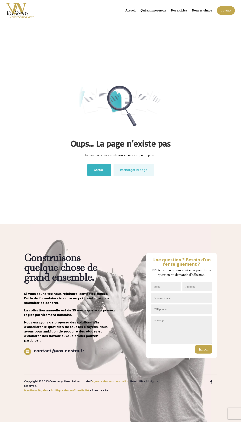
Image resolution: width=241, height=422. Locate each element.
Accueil (99, 170)
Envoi (203, 349)
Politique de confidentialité (70, 390)
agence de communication (111, 381)
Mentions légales (36, 390)
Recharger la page (133, 170)
